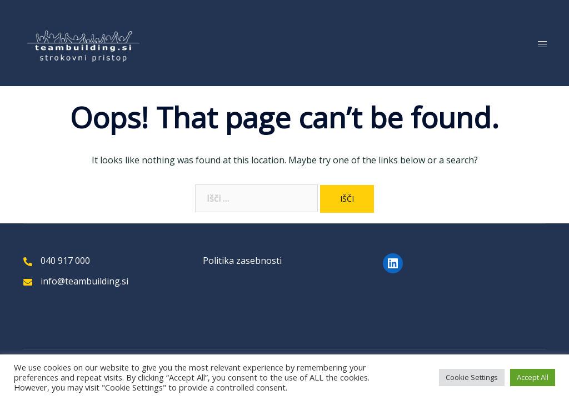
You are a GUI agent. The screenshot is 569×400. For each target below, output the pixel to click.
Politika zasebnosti (242, 260)
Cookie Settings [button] (472, 377)
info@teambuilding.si (84, 281)
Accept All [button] (532, 377)
